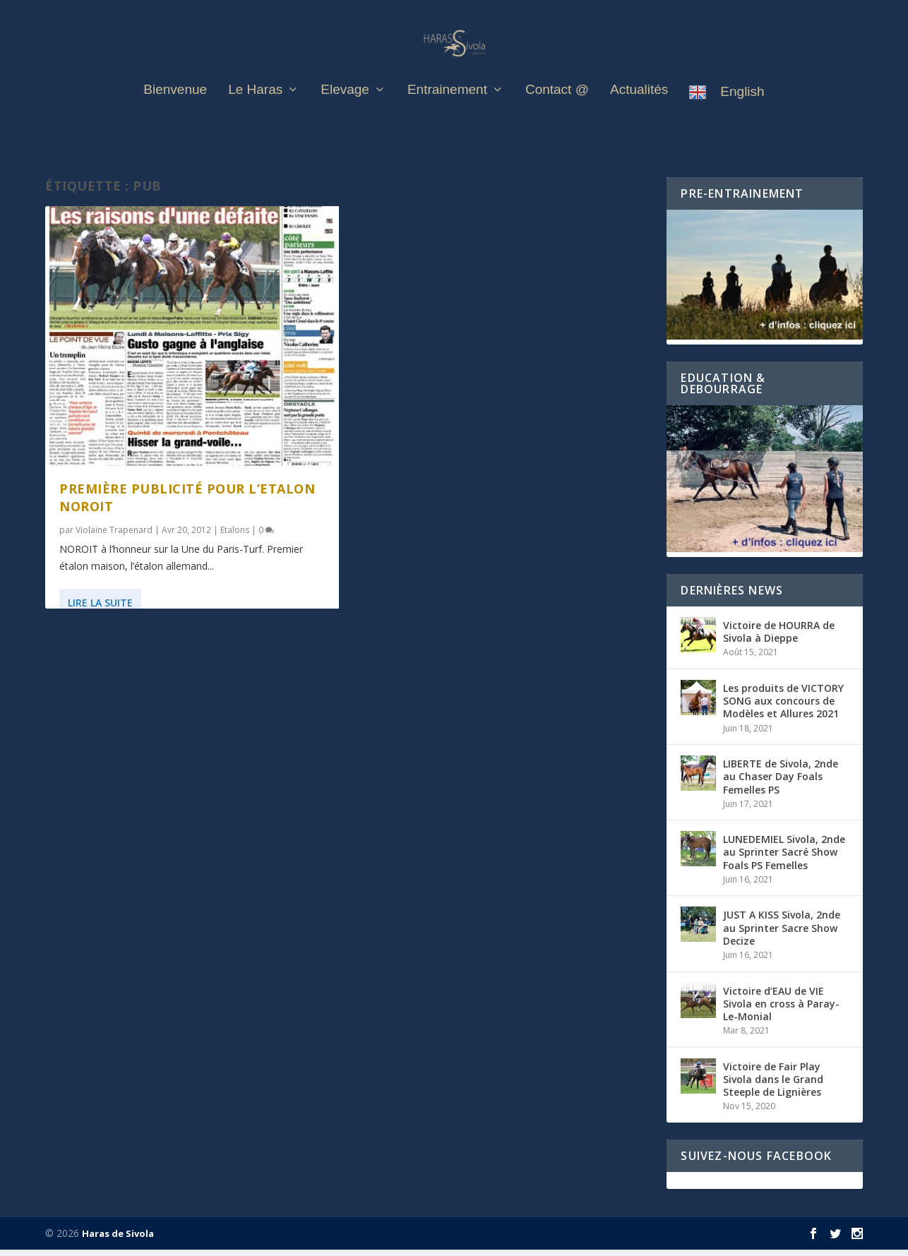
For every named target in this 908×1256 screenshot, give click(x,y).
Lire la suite (100, 609)
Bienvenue (175, 106)
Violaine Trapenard (114, 536)
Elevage (345, 106)
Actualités (639, 106)
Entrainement (447, 106)
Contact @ (557, 106)
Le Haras (255, 106)
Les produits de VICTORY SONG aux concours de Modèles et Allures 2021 (783, 707)
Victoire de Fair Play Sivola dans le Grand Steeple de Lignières (773, 1085)
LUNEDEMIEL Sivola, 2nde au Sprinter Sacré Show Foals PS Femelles (784, 858)
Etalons (234, 536)
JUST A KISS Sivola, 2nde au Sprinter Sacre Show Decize (781, 934)
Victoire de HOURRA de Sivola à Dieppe (779, 638)
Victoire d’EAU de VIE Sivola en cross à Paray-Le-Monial (781, 1010)
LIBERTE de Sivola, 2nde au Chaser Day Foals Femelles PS (780, 783)
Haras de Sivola (118, 1239)
